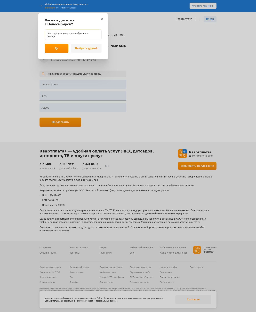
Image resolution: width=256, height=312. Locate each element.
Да (56, 48)
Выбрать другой (86, 48)
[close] (102, 19)
